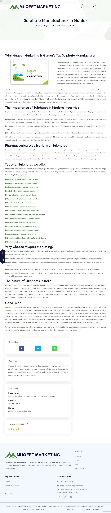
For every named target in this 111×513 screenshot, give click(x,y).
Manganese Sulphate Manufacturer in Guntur (23, 219)
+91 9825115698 (61, 327)
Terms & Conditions (89, 506)
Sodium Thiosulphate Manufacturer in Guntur (23, 226)
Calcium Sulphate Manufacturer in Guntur (22, 183)
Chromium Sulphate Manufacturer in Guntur (22, 187)
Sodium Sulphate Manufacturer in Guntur (21, 234)
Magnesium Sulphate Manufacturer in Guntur (23, 211)
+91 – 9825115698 (66, 482)
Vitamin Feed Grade (12, 485)
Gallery (76, 460)
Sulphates (8, 307)
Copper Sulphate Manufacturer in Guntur (22, 195)
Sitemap (96, 509)
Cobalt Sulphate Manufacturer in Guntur (21, 191)
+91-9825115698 (14, 404)
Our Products (79, 468)
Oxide (7, 489)
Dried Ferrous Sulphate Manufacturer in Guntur (24, 199)
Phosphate (9, 493)
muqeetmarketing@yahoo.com (88, 327)
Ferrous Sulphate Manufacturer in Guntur (21, 207)
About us (77, 456)
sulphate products (35, 327)
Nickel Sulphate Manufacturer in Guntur (21, 223)
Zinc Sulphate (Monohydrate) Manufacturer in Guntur (26, 242)
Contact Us (88, 7)
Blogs (76, 464)
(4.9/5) (25, 424)
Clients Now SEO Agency (34, 509)
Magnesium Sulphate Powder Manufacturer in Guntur (26, 215)
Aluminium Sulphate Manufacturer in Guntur (22, 179)
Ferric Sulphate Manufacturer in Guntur (21, 203)
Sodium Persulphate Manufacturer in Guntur (23, 230)
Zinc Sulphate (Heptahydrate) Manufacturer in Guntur (26, 238)
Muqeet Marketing (63, 62)
